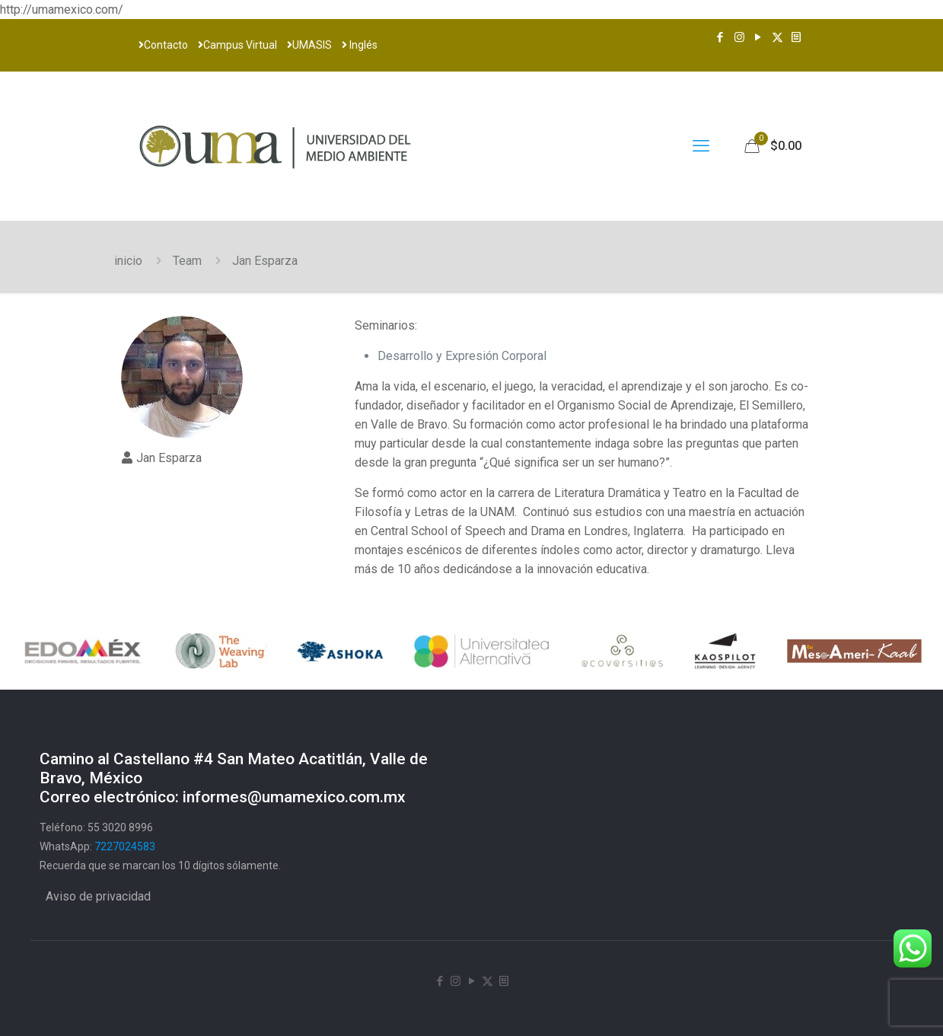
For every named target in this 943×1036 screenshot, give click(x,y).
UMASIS (309, 45)
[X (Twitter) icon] (777, 37)
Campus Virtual (237, 45)
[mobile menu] (701, 146)
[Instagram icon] (739, 37)
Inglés (360, 45)
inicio (128, 260)
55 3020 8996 (120, 827)
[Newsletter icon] (796, 37)
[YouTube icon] (758, 37)
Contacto (163, 45)
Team (187, 260)
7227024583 (124, 846)
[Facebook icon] (720, 37)
